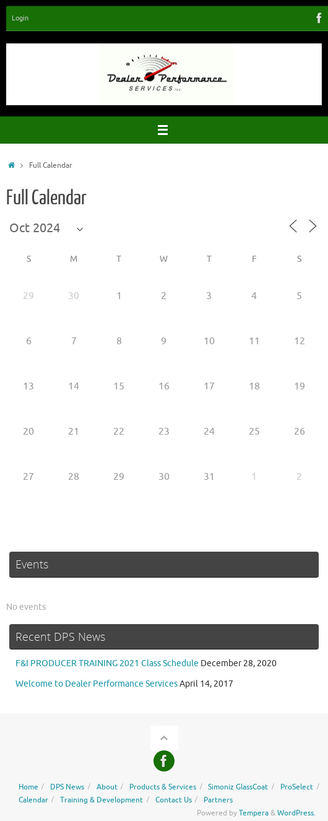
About (107, 787)
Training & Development (101, 800)
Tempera (254, 813)
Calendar (33, 800)
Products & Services (162, 787)
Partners (218, 800)
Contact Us (173, 800)
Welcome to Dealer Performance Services (96, 684)
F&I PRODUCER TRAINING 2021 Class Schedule (107, 663)
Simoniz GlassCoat (238, 787)
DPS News (67, 787)
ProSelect (296, 787)
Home (28, 787)
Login (20, 18)
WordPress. (296, 813)
